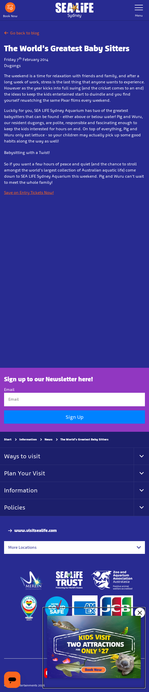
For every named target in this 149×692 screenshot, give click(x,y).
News (48, 439)
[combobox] (74, 547)
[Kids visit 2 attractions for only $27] (94, 648)
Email (9, 389)
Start (7, 439)
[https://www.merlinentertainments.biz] (32, 580)
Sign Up (75, 417)
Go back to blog (21, 33)
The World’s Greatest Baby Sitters (84, 439)
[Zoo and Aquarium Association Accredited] (112, 580)
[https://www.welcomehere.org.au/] (29, 608)
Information (28, 439)
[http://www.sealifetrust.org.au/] (69, 580)
